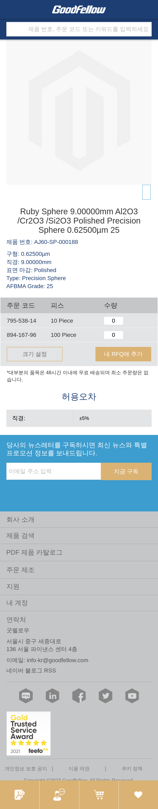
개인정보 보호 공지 (26, 768)
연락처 (16, 619)
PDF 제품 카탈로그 (34, 552)
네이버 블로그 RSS (31, 670)
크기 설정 (34, 354)
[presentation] (37, 489)
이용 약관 (79, 768)
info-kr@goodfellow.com (57, 660)
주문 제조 (20, 570)
